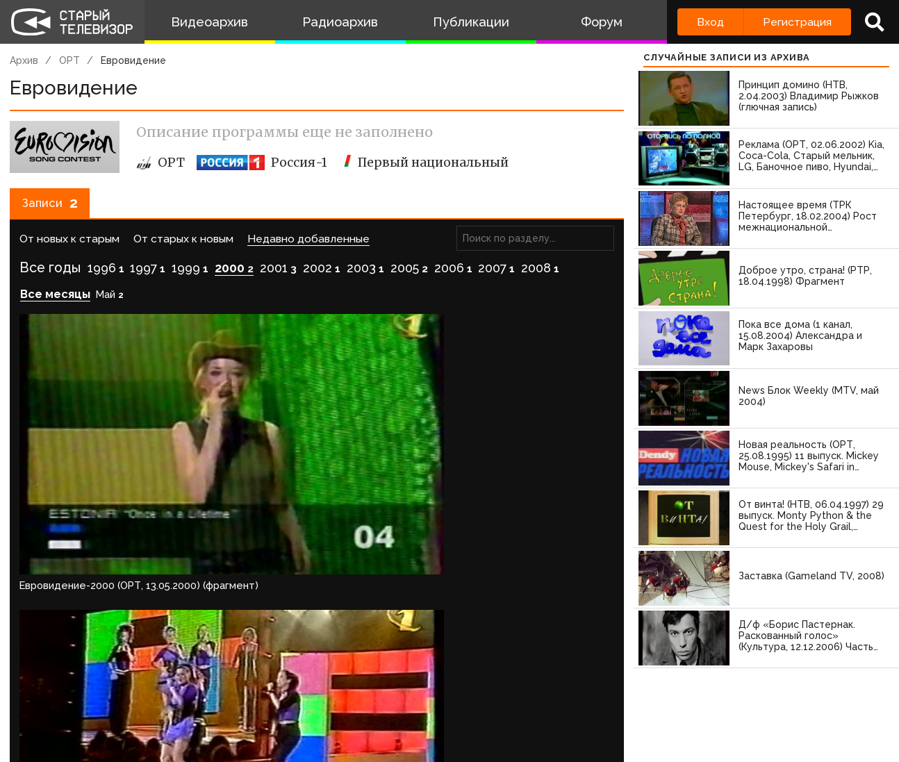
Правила (201, 708)
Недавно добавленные (308, 245)
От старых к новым (183, 245)
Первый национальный (424, 162)
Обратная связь (285, 708)
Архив (24, 60)
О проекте (31, 708)
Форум (601, 22)
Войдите (50, 579)
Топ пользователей (501, 708)
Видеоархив (209, 22)
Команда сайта (119, 708)
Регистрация (797, 21)
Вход (710, 21)
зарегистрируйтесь (156, 579)
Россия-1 (262, 162)
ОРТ (69, 60)
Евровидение (133, 60)
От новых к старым (69, 245)
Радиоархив (340, 22)
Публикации (471, 22)
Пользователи (387, 708)
